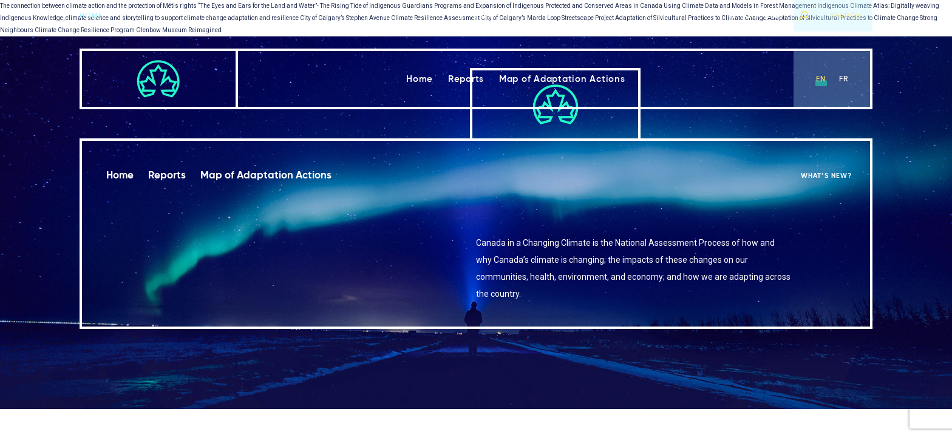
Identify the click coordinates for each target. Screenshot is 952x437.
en (821, 78)
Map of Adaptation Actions (562, 78)
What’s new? (756, 15)
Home (91, 15)
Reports (466, 78)
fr (843, 78)
